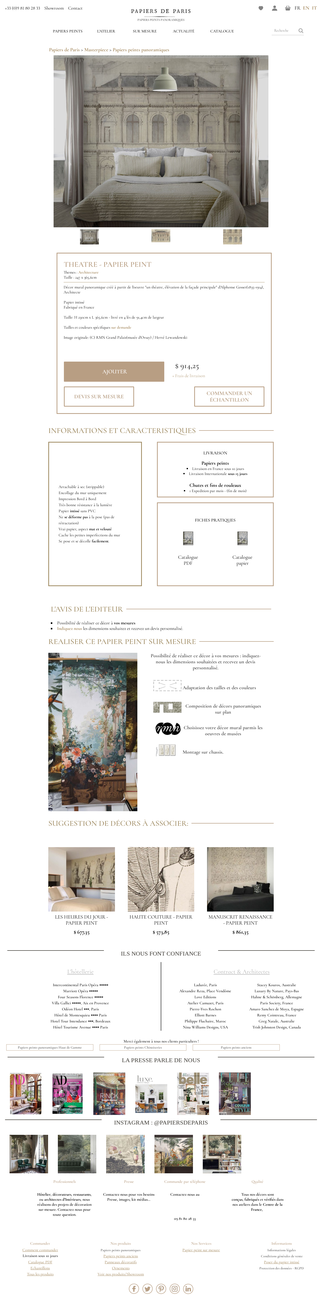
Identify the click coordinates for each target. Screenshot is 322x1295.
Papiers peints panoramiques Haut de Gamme (50, 1047)
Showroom (54, 8)
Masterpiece (96, 50)
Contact (75, 8)
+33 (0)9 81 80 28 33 (22, 8)
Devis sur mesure (99, 396)
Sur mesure (145, 31)
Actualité (183, 31)
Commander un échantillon (229, 396)
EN (306, 8)
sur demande (121, 327)
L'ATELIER (106, 31)
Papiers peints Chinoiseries (143, 1047)
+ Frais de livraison (188, 376)
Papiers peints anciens (236, 1047)
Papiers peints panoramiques (161, 20)
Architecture (88, 272)
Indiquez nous (69, 628)
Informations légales (281, 1250)
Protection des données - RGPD (281, 1268)
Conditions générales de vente (282, 1256)
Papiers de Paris (64, 50)
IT (314, 8)
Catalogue (222, 31)
